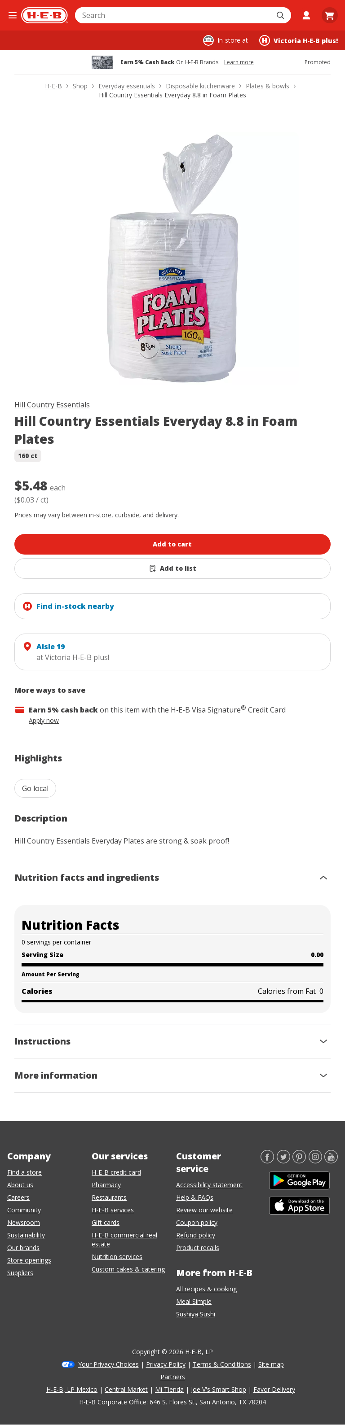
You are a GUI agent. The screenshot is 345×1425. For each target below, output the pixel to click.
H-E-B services (113, 1210)
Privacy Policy (166, 1364)
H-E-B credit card (116, 1172)
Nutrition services (117, 1256)
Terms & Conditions (222, 1364)
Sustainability (26, 1235)
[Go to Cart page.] (330, 15)
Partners (172, 1377)
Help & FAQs (194, 1197)
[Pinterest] (299, 1161)
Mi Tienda (169, 1389)
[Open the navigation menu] (12, 15)
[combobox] (173, 15)
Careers (18, 1197)
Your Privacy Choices (108, 1364)
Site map (271, 1364)
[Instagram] (315, 1161)
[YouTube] (331, 1161)
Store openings (29, 1260)
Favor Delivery (274, 1389)
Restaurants (109, 1197)
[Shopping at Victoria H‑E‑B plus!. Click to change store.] (298, 40)
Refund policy (195, 1235)
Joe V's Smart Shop (218, 1389)
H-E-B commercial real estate (124, 1239)
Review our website (204, 1210)
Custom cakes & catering (128, 1269)
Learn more (239, 62)
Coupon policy (196, 1222)
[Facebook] (267, 1161)
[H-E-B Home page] (44, 15)
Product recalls (197, 1247)
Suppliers (20, 1272)
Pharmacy (106, 1184)
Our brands (23, 1247)
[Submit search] (281, 15)
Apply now (44, 720)
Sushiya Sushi (195, 1314)
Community (24, 1210)
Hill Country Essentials (52, 405)
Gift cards (105, 1222)
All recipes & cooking (206, 1289)
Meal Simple (194, 1301)
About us (20, 1184)
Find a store (24, 1172)
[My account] (306, 15)
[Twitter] (283, 1161)
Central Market (126, 1389)
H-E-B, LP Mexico (71, 1389)
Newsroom (23, 1222)
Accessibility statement (209, 1184)
